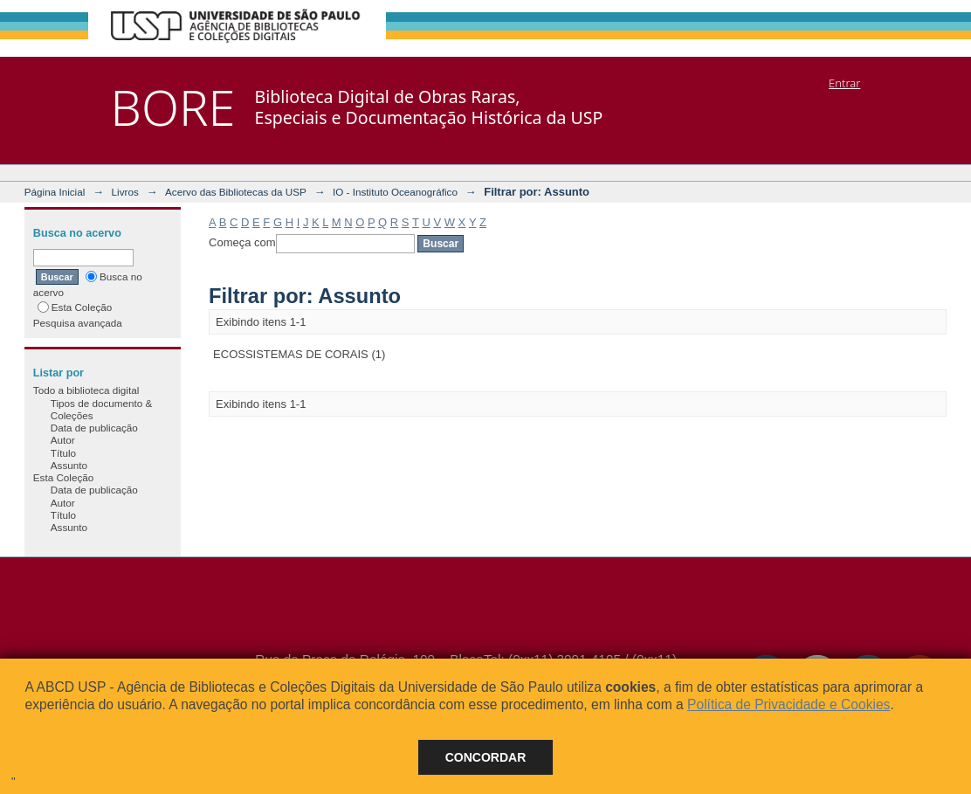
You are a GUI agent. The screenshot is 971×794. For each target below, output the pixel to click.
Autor (63, 439)
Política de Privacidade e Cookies (788, 704)
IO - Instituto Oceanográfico (395, 191)
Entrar (844, 83)
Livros (125, 191)
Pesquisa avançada (77, 322)
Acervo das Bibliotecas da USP (235, 191)
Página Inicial (55, 191)
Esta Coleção (75, 307)
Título (63, 453)
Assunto (69, 465)
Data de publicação (94, 427)
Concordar (486, 757)
